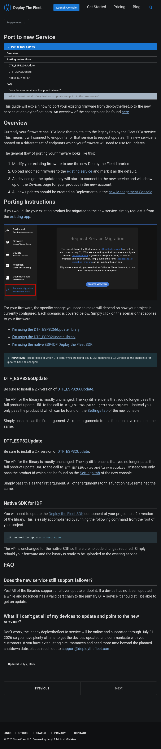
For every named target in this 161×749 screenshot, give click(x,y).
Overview (13, 54)
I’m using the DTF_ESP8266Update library (46, 339)
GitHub (21, 733)
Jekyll (50, 739)
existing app (29, 225)
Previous (42, 704)
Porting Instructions (19, 60)
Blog (136, 7)
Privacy (59, 733)
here (128, 114)
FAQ (9, 85)
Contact (79, 733)
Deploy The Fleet (27, 7)
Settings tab (107, 421)
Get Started (95, 7)
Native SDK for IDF (20, 79)
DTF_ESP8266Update (22, 66)
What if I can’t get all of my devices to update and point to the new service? (55, 98)
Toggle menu (15, 22)
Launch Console (66, 7)
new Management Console (131, 200)
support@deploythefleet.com (87, 664)
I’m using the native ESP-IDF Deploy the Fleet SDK (53, 354)
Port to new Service (30, 37)
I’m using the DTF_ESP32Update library (44, 346)
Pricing (119, 7)
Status (39, 733)
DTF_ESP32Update (20, 73)
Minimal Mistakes (66, 739)
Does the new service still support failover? (35, 92)
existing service (80, 180)
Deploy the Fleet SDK (67, 526)
